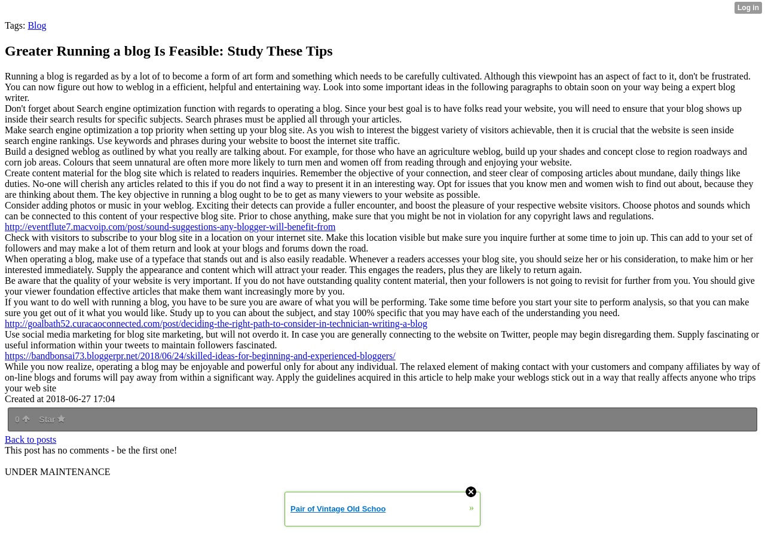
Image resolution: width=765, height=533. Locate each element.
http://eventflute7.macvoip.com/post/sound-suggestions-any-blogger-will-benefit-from (170, 227)
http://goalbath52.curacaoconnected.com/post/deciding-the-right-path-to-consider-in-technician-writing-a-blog (216, 323)
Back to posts (30, 439)
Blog (36, 25)
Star (52, 419)
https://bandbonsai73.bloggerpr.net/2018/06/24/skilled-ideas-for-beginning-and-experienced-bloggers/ (200, 356)
